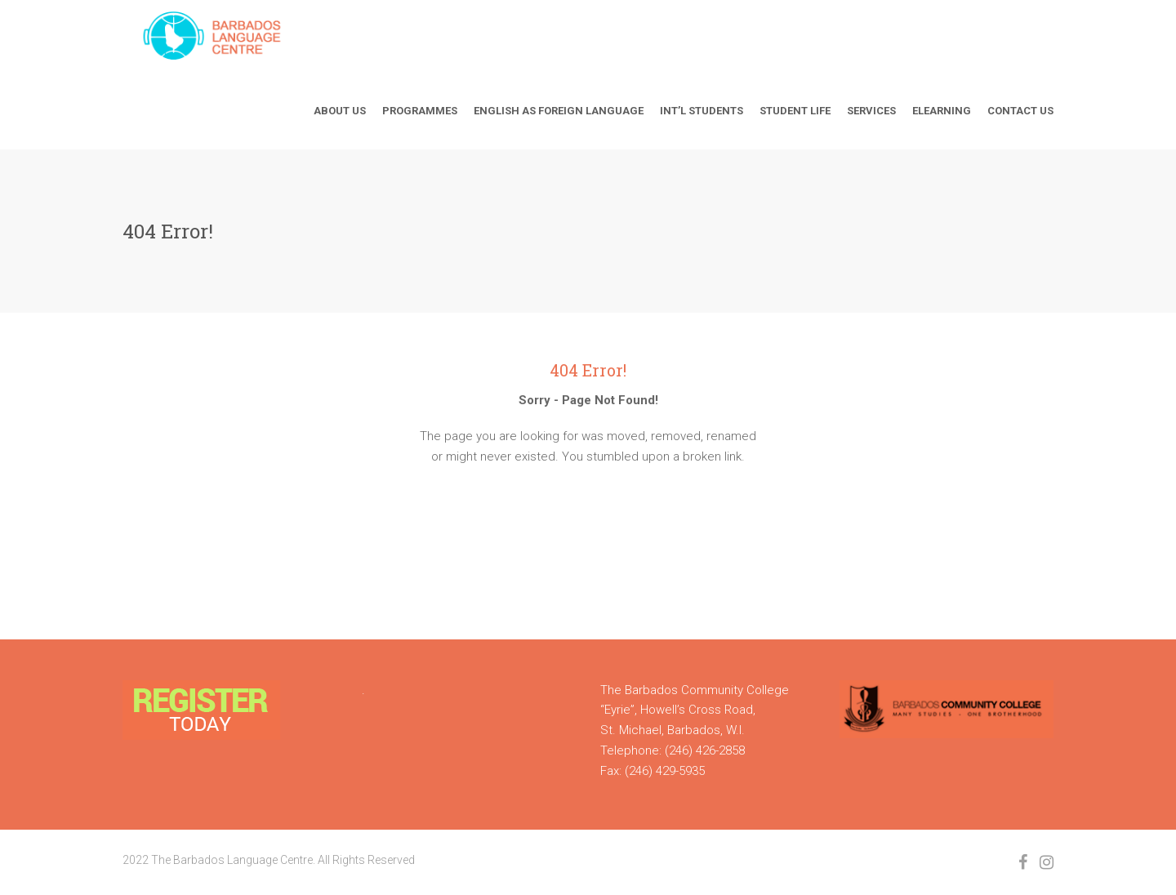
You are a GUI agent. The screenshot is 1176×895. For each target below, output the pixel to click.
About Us (340, 111)
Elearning (941, 111)
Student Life (795, 111)
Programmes (419, 111)
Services (871, 111)
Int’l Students (701, 111)
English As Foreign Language (559, 111)
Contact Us (1020, 111)
